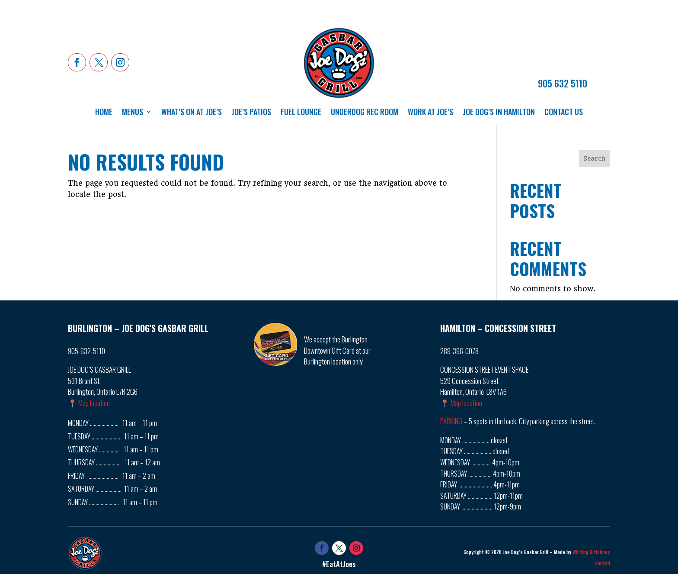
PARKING (451, 421)
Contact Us (563, 113)
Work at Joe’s (430, 113)
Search (594, 158)
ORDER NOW (562, 63)
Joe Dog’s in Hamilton (499, 113)
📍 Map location (89, 402)
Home (103, 113)
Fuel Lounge (301, 113)
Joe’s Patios (251, 113)
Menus (132, 113)
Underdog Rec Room (364, 113)
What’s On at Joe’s (191, 113)
